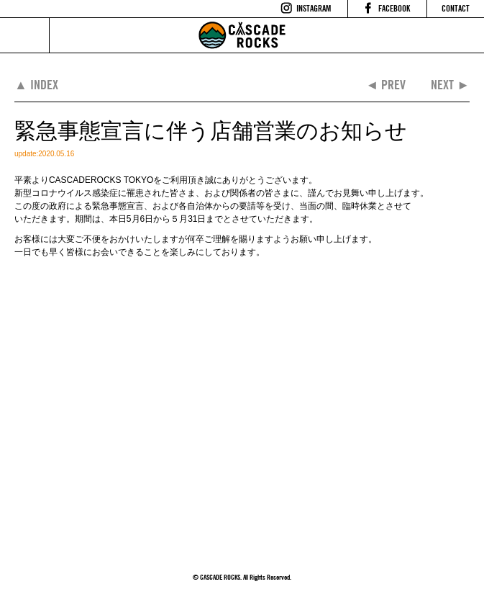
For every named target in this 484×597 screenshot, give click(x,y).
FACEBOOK (394, 8)
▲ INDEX (36, 84)
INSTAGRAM (313, 8)
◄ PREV (385, 84)
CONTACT (456, 8)
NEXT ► (450, 84)
